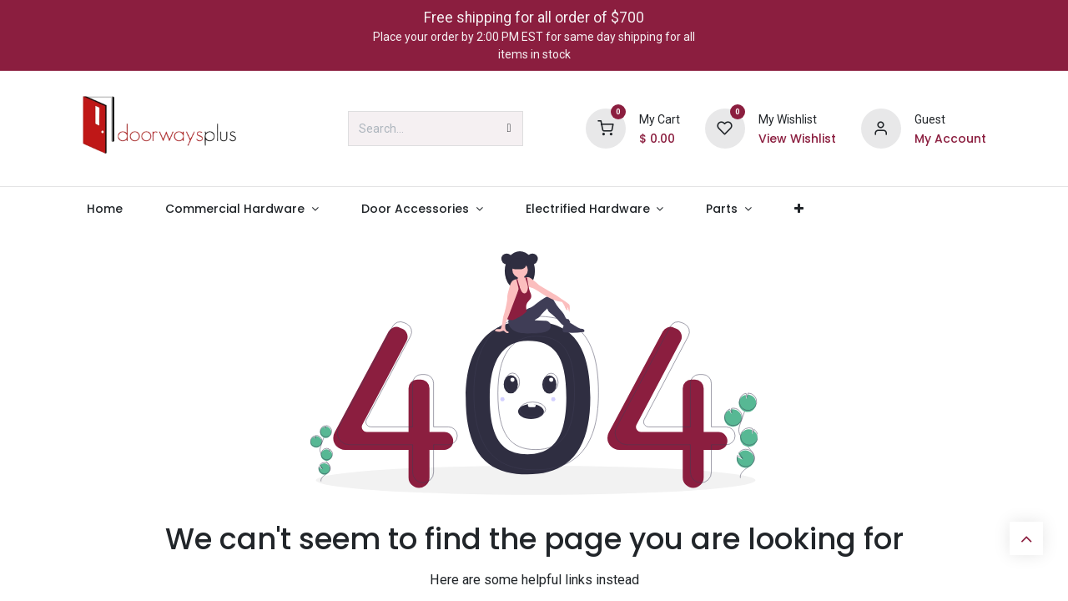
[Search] (509, 128)
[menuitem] (104, 209)
